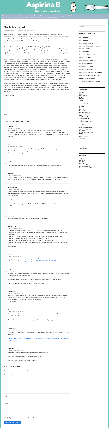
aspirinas (81, 92)
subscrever (45, 418)
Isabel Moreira (83, 95)
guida (80, 94)
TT (80, 135)
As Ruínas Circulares (84, 158)
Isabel (80, 115)
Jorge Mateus (82, 120)
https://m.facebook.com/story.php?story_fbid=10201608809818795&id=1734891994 (33, 261)
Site (5, 411)
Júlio (21, 30)
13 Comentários (29, 30)
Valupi (81, 78)
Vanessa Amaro (83, 136)
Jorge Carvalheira (84, 118)
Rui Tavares (82, 130)
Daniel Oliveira (83, 110)
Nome (6, 396)
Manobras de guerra (92, 69)
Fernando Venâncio (84, 112)
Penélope (81, 98)
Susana (81, 133)
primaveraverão (12, 187)
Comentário (8, 375)
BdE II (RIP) (82, 163)
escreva (63, 16)
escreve (14, 36)
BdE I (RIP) (82, 161)
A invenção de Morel (84, 166)
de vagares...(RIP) (83, 164)
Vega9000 (82, 138)
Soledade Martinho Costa (86, 132)
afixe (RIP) (82, 160)
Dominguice (86, 37)
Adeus (37, 113)
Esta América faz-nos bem (95, 72)
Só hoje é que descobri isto (37, 107)
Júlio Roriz (82, 124)
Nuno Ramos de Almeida (85, 127)
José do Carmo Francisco (86, 121)
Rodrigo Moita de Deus (85, 129)
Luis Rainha (82, 126)
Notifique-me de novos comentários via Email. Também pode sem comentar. (30, 418)
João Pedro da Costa (84, 117)
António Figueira (83, 106)
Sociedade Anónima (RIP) (86, 168)
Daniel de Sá (82, 109)
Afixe (80, 104)
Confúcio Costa (83, 107)
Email (6, 403)
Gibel (80, 114)
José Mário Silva (83, 123)
